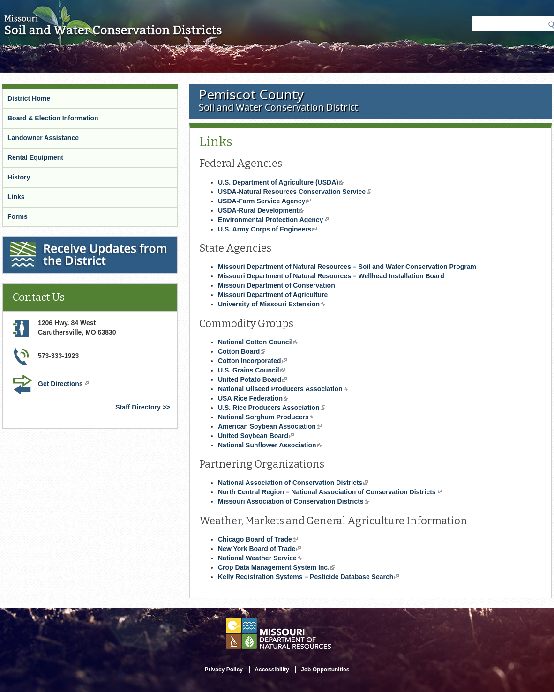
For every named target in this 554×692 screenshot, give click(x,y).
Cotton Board (241, 351)
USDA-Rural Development (261, 210)
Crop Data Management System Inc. (276, 567)
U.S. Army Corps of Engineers (267, 229)
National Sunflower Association (270, 445)
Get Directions (63, 383)
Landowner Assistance (43, 137)
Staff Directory (137, 407)
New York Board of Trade (259, 548)
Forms (17, 216)
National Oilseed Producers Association (283, 389)
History (18, 177)
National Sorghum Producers (266, 417)
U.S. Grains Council (251, 370)
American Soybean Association (270, 426)
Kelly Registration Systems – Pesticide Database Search (308, 576)
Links (16, 197)
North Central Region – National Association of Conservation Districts (330, 492)
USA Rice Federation (253, 398)
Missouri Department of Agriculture (273, 294)
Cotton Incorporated (252, 361)
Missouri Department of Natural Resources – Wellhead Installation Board (331, 276)
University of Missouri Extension (271, 304)
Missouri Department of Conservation (276, 285)
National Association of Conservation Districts (293, 482)
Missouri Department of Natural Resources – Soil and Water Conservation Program (347, 266)
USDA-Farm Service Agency (264, 201)
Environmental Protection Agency (273, 219)
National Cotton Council (258, 342)
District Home (28, 98)
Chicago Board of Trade (258, 539)
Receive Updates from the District (54, 240)
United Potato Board (252, 379)
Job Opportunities (325, 669)
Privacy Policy (224, 669)
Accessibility (272, 669)
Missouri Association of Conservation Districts (293, 501)
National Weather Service (260, 558)
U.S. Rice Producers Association (271, 407)
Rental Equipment (35, 157)
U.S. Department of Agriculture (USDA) (281, 182)
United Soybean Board (256, 435)
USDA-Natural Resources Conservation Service (294, 191)
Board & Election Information (52, 118)
